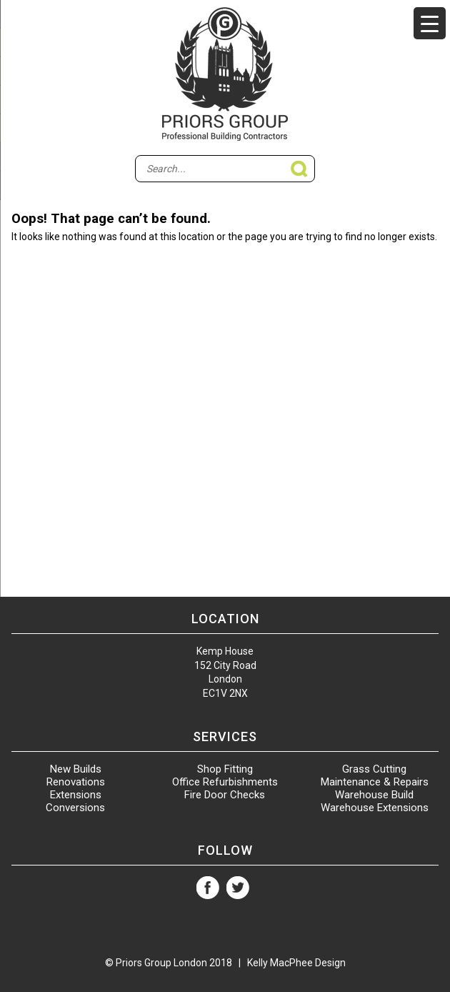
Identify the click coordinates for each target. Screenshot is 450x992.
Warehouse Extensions (375, 807)
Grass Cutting (374, 769)
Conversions (75, 807)
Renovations (75, 781)
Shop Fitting (225, 769)
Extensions (75, 794)
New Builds (75, 769)
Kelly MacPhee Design (296, 962)
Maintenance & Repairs (375, 781)
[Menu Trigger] (430, 23)
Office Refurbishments (225, 781)
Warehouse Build (374, 794)
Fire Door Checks (224, 794)
